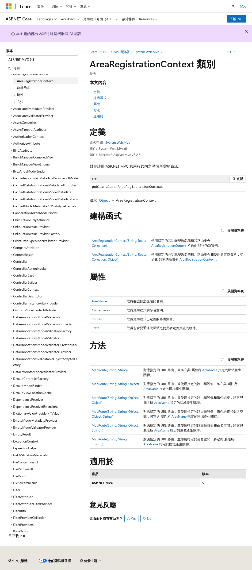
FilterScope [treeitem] (21, 531)
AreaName (99, 301)
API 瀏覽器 (122, 52)
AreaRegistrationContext (168, 245)
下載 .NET (236, 19)
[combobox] (42, 59)
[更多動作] (242, 52)
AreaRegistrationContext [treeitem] (35, 81)
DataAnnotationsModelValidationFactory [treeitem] (42, 331)
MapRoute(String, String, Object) (115, 383)
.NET (106, 52)
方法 (96, 110)
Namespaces (101, 310)
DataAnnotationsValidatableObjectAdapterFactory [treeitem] (45, 362)
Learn (94, 52)
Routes (97, 319)
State (95, 328)
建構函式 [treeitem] (23, 87)
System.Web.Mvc (146, 52)
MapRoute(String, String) (110, 370)
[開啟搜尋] (233, 6)
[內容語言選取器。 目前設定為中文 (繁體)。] (18, 561)
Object (104, 200)
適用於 (98, 116)
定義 (96, 91)
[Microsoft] (9, 6)
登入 (243, 6)
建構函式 (100, 98)
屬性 (96, 104)
